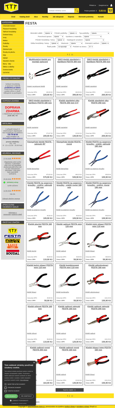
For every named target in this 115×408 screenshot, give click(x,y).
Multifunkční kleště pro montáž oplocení (40, 61)
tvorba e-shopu (70, 406)
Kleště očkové (31, 333)
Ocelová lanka (8, 70)
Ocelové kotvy (8, 34)
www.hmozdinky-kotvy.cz (36, 406)
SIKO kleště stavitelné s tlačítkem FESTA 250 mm (98, 61)
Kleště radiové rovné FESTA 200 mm (40, 349)
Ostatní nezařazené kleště (36, 86)
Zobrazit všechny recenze (11, 199)
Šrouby (5, 46)
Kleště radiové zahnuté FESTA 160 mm (69, 308)
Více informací (24, 380)
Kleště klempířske (33, 169)
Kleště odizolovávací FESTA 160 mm (98, 266)
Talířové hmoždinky (9, 32)
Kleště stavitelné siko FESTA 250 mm (98, 102)
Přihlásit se (92, 5)
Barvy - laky (7, 64)
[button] (19, 400)
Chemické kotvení (9, 26)
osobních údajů (16, 214)
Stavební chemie (8, 61)
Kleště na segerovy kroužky (94, 169)
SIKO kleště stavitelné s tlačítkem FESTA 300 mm (69, 61)
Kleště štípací (90, 251)
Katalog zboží (25, 17)
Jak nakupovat (58, 17)
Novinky (45, 17)
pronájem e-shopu (83, 406)
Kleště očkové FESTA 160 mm (40, 308)
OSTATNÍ (6, 72)
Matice (5, 40)
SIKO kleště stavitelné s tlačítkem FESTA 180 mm (40, 102)
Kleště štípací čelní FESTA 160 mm (98, 349)
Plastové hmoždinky (10, 29)
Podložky (6, 43)
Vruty (5, 37)
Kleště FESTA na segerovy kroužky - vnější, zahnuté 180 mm (98, 144)
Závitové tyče (7, 49)
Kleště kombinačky (62, 292)
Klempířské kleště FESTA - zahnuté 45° (40, 143)
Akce (36, 17)
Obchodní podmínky (86, 17)
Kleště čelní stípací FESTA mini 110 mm (98, 225)
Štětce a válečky (8, 67)
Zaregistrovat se (103, 5)
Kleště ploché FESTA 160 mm (40, 225)
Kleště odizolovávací (92, 292)
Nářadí (5, 58)
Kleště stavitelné (61, 86)
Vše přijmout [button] (11, 396)
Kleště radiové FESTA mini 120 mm (69, 225)
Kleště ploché (31, 251)
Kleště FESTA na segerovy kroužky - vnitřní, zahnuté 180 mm (40, 185)
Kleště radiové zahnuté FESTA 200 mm (98, 308)
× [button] (34, 363)
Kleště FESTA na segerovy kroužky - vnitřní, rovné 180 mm (98, 185)
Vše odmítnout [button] (26, 396)
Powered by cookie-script (19, 403)
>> (72, 54)
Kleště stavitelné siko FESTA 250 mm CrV (69, 102)
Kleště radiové (61, 251)
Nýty (4, 55)
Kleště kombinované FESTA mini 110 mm (69, 266)
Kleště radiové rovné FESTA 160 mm (69, 349)
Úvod (13, 17)
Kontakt (101, 17)
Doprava (71, 17)
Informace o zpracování (10, 213)
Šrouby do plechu (9, 52)
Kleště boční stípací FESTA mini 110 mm (40, 266)
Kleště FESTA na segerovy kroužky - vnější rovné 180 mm (69, 185)
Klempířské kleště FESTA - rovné (69, 143)
